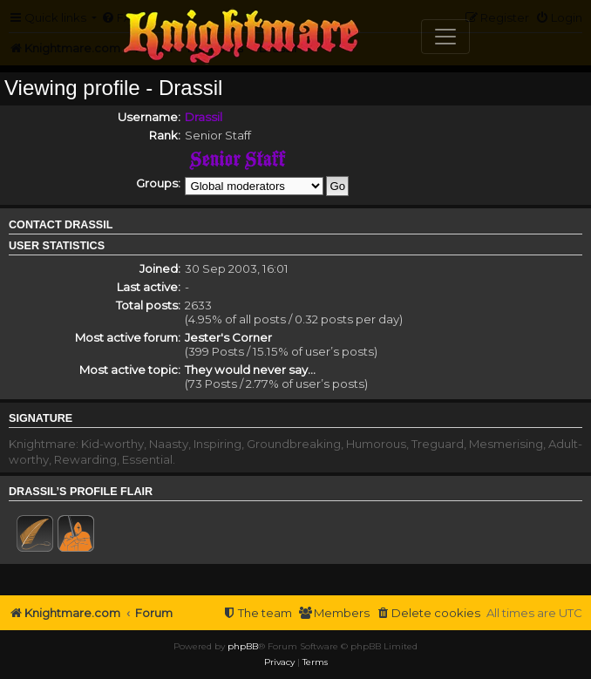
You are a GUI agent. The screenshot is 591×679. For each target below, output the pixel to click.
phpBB (243, 646)
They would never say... (250, 370)
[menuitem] (428, 613)
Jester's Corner (228, 337)
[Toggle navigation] (445, 36)
